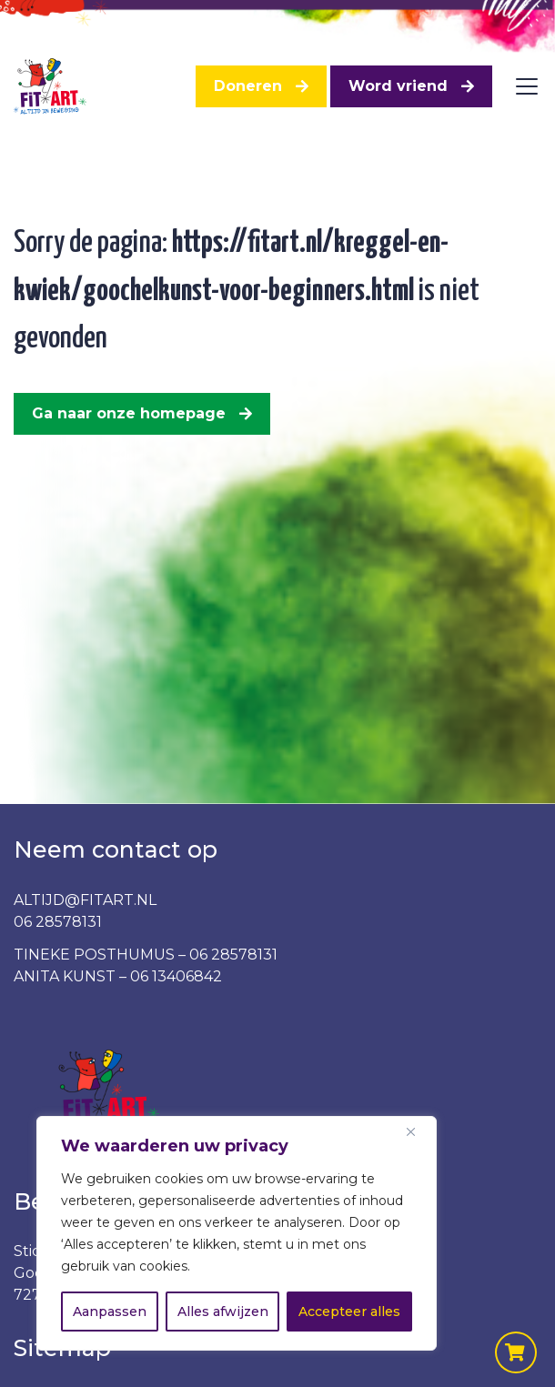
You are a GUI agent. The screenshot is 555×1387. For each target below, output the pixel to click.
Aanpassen (109, 1311)
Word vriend (398, 86)
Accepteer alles (349, 1311)
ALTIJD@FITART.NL (85, 900)
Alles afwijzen (222, 1311)
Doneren (248, 86)
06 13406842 (176, 976)
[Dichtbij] (418, 1131)
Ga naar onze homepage (129, 413)
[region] (236, 1233)
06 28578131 (58, 921)
